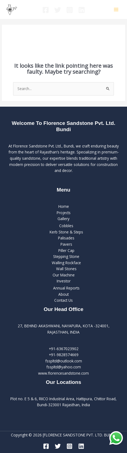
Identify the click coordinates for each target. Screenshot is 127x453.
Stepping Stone (66, 256)
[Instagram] (69, 10)
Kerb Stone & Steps (66, 232)
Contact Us (63, 300)
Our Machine (64, 275)
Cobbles (66, 225)
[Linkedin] (81, 10)
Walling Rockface (66, 262)
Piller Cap (66, 250)
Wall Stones (66, 268)
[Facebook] (45, 10)
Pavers (66, 244)
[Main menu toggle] (116, 9)
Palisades (66, 238)
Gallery (63, 218)
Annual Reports (66, 288)
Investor (64, 280)
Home (63, 206)
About (63, 294)
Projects (64, 212)
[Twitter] (57, 10)
